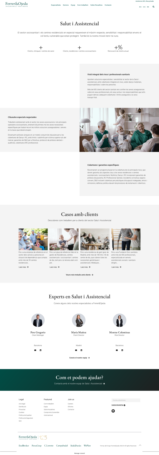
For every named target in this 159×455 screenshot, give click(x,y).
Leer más (23, 267)
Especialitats (56, 5)
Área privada (150, 1)
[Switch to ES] (141, 7)
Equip (73, 5)
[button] (153, 6)
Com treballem (82, 5)
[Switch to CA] (145, 7)
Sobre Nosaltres (96, 5)
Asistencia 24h (140, 1)
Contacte (108, 5)
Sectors (66, 5)
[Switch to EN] (148, 7)
